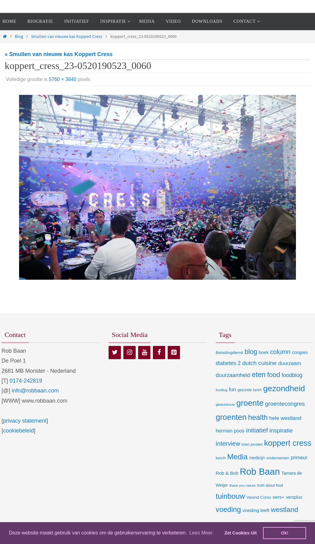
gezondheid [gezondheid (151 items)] (284, 388)
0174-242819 (26, 381)
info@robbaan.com (35, 391)
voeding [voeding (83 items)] (228, 509)
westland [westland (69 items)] (284, 510)
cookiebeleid (18, 431)
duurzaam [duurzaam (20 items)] (289, 363)
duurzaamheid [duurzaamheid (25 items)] (233, 375)
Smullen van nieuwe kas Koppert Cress (66, 36)
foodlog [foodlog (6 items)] (221, 390)
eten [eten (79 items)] (258, 375)
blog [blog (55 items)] (251, 351)
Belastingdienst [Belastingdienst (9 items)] (229, 352)
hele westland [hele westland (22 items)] (285, 418)
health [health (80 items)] (258, 417)
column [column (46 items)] (280, 351)
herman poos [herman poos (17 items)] (230, 430)
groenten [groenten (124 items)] (231, 417)
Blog (19, 36)
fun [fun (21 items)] (232, 389)
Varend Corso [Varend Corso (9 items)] (258, 497)
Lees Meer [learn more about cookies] (201, 532)
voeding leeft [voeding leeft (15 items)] (255, 510)
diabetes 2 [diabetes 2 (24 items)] (228, 363)
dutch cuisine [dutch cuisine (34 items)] (259, 363)
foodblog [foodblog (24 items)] (292, 375)
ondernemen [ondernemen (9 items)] (277, 458)
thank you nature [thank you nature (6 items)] (242, 485)
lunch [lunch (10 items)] (220, 458)
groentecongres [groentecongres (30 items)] (285, 403)
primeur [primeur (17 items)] (299, 457)
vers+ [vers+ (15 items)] (278, 497)
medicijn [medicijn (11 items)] (257, 457)
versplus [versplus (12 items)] (294, 497)
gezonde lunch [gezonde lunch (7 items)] (249, 390)
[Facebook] (159, 352)
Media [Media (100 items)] (237, 457)
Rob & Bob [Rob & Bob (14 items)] (227, 473)
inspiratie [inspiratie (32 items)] (281, 430)
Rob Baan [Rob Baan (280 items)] (260, 471)
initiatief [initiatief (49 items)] (257, 430)
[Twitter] (115, 352)
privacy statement (24, 421)
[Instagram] (129, 352)
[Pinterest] (174, 352)
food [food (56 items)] (273, 375)
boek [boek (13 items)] (264, 352)
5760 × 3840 (62, 79)
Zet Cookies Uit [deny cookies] (241, 532)
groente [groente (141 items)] (250, 403)
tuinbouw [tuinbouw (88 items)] (230, 496)
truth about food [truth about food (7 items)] (270, 485)
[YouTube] (144, 352)
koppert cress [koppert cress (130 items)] (287, 443)
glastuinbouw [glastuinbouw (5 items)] (225, 404)
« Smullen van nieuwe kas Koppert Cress (59, 54)
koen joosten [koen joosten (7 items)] (251, 444)
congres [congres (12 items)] (300, 352)
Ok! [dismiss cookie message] (284, 532)
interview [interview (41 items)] (228, 443)
